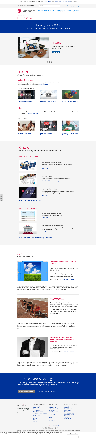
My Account (52, 414)
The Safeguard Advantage (70, 405)
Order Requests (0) (75, 6)
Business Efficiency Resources (55, 408)
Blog (50, 405)
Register (71, 5)
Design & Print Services (38, 411)
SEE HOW (55, 52)
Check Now (45, 217)
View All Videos (43, 84)
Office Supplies (36, 408)
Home (18, 15)
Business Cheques (37, 405)
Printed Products (36, 410)
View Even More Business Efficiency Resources (35, 237)
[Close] (2, 439)
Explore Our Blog (33, 113)
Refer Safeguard (68, 408)
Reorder (50, 417)
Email (72, 279)
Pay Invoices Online (53, 420)
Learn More (45, 168)
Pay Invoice (76, 5)
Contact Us (66, 407)
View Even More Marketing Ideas (30, 200)
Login (67, 5)
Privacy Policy (67, 411)
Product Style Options (53, 411)
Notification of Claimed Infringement (69, 415)
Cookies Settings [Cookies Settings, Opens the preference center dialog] (72, 433)
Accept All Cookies (73, 436)
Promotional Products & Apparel (40, 413)
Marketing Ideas (52, 407)
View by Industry (36, 415)
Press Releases (67, 410)
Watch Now (45, 195)
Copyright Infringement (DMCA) (71, 413)
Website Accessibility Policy (70, 420)
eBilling (50, 418)
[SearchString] (48, 6)
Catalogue (35, 418)
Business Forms (36, 407)
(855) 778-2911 (48, 1)
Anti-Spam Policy (68, 418)
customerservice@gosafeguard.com (63, 1)
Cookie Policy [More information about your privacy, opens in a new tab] (52, 433)
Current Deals (52, 410)
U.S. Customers (54, 425)
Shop (34, 419)
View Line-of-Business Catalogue (51, 181)
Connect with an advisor (26, 391)
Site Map (35, 421)
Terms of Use (67, 417)
